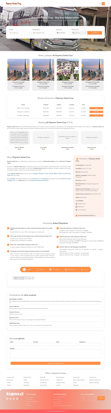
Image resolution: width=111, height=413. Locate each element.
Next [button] (105, 86)
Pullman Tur (60, 380)
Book (96, 108)
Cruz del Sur (92, 377)
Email (57, 342)
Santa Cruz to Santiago (23, 108)
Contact (28, 405)
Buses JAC (10, 380)
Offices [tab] (40, 269)
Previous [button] (5, 86)
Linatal (25, 380)
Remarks (12, 348)
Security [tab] (84, 269)
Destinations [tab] (54, 269)
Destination (36, 29)
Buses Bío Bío (27, 377)
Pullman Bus (43, 382)
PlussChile (26, 385)
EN (103, 3)
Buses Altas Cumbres (79, 380)
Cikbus (58, 385)
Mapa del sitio (57, 403)
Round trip (75, 29)
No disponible (84, 172)
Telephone (82, 342)
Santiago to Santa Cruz (23, 111)
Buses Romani (60, 377)
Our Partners (29, 399)
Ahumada (75, 385)
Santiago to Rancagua (23, 115)
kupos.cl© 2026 (50, 411)
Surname (35, 342)
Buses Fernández (94, 382)
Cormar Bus (43, 385)
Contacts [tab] (27, 269)
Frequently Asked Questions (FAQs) (63, 405)
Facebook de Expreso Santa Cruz (86, 215)
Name (11, 342)
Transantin (26, 382)
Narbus (9, 385)
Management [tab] (69, 269)
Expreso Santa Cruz (94, 380)
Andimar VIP (10, 377)
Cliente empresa (58, 401)
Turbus (9, 382)
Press (27, 403)
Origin (11, 29)
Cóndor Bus (76, 377)
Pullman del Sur (44, 380)
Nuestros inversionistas (32, 401)
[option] (18, 75)
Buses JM (42, 377)
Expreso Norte (61, 382)
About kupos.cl (30, 397)
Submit (101, 398)
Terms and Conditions (59, 397)
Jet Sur (75, 382)
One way (59, 29)
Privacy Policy (57, 399)
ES (100, 3)
